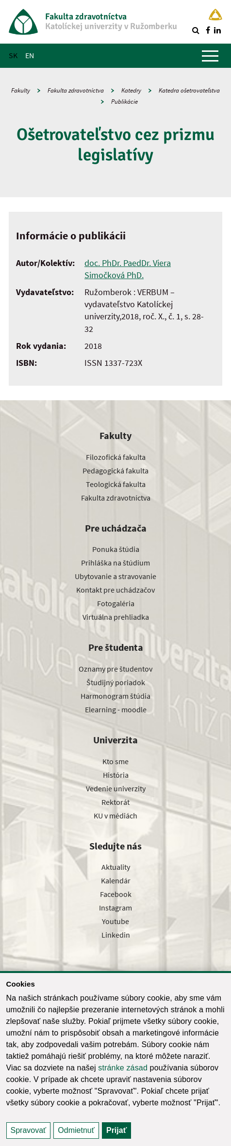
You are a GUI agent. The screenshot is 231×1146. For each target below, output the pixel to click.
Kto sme (115, 761)
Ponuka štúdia (115, 549)
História (116, 775)
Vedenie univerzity (116, 788)
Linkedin (115, 935)
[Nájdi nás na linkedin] (217, 30)
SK (13, 55)
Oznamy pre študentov (115, 669)
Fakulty (20, 90)
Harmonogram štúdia (115, 696)
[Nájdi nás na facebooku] (208, 30)
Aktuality (115, 867)
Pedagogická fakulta (115, 470)
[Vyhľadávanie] (195, 30)
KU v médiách (115, 815)
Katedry (131, 90)
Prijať (116, 1130)
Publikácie (124, 101)
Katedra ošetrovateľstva (189, 90)
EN (29, 55)
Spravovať (29, 1130)
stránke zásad (123, 1068)
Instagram (115, 907)
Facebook (116, 894)
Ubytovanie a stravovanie (115, 576)
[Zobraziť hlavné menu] (210, 56)
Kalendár (116, 880)
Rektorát (115, 802)
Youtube (115, 921)
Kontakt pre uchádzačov (115, 590)
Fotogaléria (115, 603)
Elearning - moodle (116, 709)
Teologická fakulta (116, 484)
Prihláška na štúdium (115, 562)
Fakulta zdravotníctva (76, 90)
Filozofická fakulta (116, 457)
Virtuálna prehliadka (115, 617)
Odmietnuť (76, 1130)
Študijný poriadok (115, 682)
